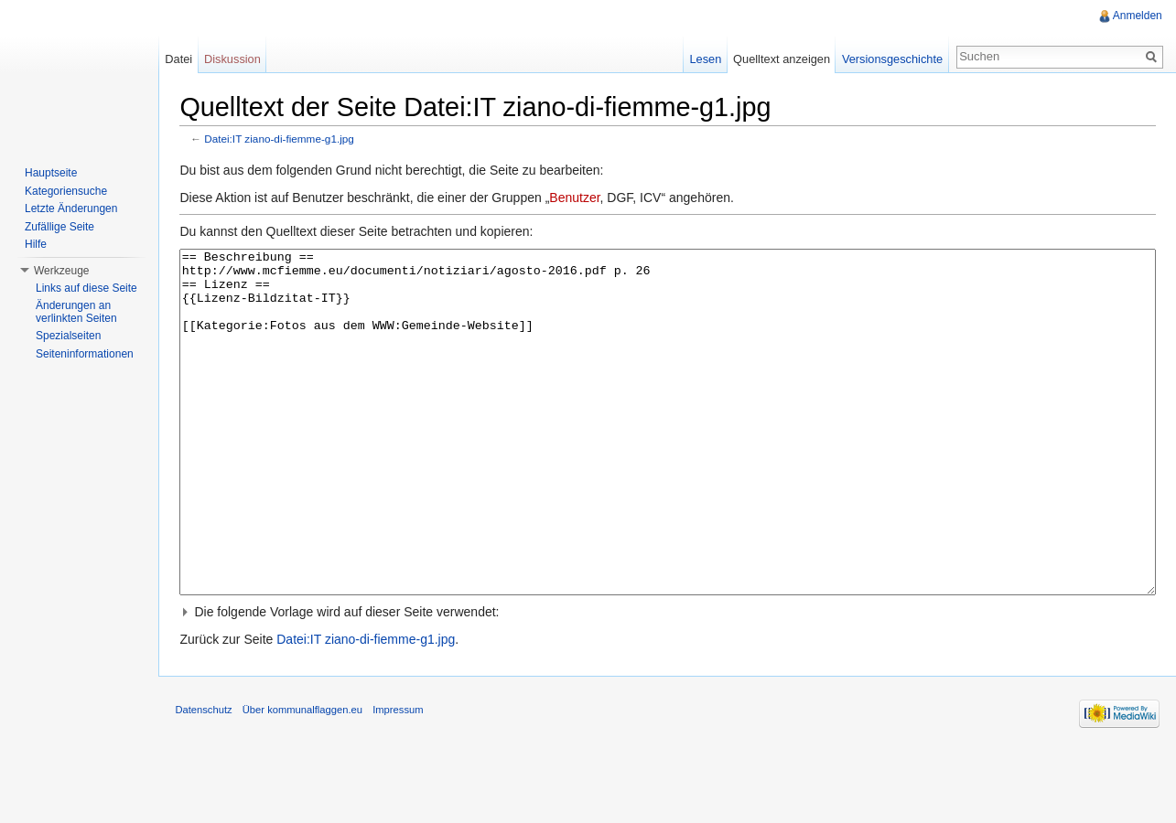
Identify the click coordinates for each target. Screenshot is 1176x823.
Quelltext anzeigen (780, 59)
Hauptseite (51, 172)
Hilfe (36, 244)
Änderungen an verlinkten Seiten (76, 312)
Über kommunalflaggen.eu (306, 780)
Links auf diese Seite (86, 288)
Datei (181, 59)
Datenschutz (207, 780)
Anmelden (1136, 15)
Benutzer (579, 198)
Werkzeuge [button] (61, 270)
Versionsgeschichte (890, 59)
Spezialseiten (68, 335)
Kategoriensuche (66, 191)
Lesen (704, 59)
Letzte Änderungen (71, 208)
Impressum (402, 780)
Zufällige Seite (59, 226)
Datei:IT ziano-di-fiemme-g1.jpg (284, 139)
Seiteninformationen (85, 353)
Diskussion (235, 59)
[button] (669, 681)
